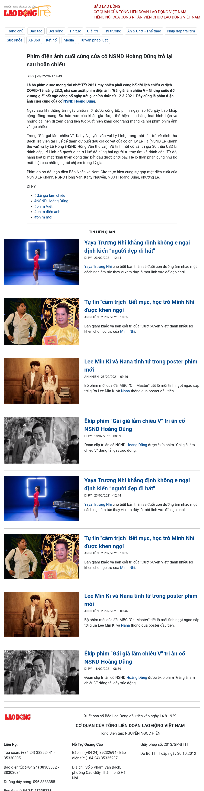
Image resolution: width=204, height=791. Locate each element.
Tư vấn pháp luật (94, 40)
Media (69, 40)
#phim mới (43, 217)
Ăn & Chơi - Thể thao (144, 31)
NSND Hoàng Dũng (79, 101)
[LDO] (41, 263)
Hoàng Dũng (136, 445)
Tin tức (75, 31)
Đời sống (56, 31)
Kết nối (52, 40)
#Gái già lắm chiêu (49, 195)
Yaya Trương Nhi (98, 266)
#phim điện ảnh (47, 211)
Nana (125, 391)
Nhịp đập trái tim (181, 31)
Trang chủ (15, 31)
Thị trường (112, 31)
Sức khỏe (14, 40)
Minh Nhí (127, 331)
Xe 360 (34, 40)
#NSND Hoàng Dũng (51, 201)
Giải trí (92, 31)
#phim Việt (43, 206)
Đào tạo (36, 31)
